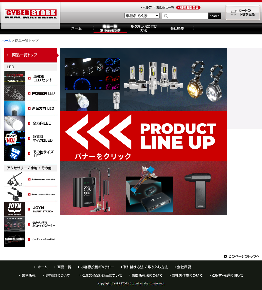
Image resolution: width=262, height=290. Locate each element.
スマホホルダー (32, 194)
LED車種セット (32, 78)
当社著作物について (186, 275)
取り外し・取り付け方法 (143, 28)
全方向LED (32, 123)
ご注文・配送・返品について (101, 275)
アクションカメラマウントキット (32, 179)
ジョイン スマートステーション (32, 209)
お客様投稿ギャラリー (96, 267)
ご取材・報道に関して (226, 275)
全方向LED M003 (32, 108)
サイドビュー (32, 153)
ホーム (77, 28)
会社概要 (177, 28)
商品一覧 (63, 267)
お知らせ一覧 (164, 7)
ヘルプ (146, 7)
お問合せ (188, 7)
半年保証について (57, 275)
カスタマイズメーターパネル (32, 224)
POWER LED (32, 93)
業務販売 (27, 275)
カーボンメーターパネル (32, 239)
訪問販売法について (146, 275)
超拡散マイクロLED (32, 138)
